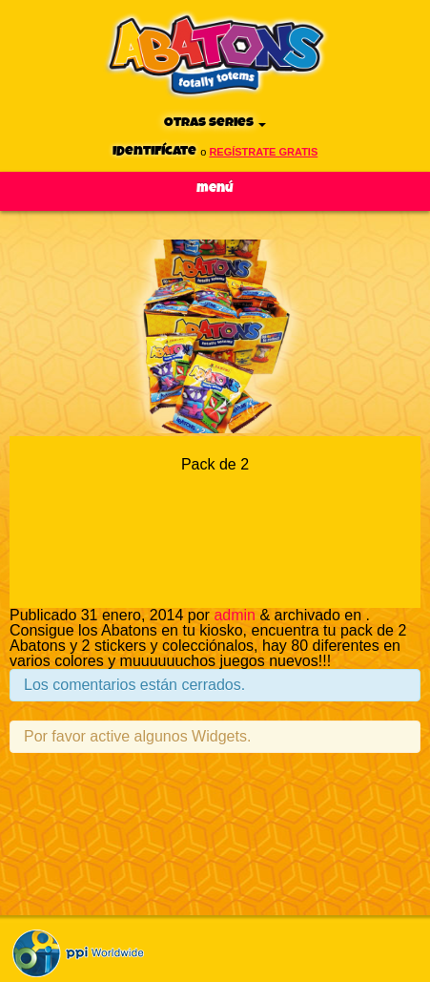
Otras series (215, 123)
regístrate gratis (263, 151)
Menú (215, 188)
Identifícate (154, 151)
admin (235, 615)
